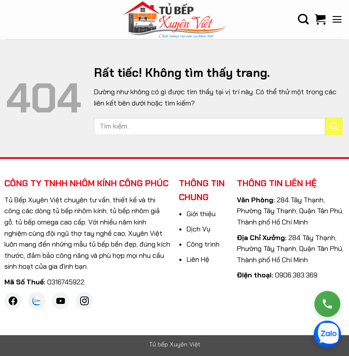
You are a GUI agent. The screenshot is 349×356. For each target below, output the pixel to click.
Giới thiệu (201, 213)
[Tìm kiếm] (303, 19)
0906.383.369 (296, 275)
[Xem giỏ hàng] (320, 19)
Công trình (203, 244)
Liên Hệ (198, 259)
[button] (337, 19)
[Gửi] (334, 126)
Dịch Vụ (198, 229)
